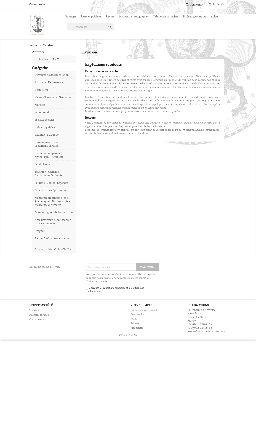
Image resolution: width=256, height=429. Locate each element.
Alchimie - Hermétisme (49, 82)
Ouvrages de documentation (52, 75)
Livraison (34, 310)
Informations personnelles (145, 310)
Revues (110, 16)
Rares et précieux (91, 16)
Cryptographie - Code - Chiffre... (53, 249)
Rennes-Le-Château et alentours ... (54, 240)
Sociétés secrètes (44, 120)
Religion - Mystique (46, 135)
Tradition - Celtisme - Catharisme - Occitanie (48, 173)
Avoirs (134, 318)
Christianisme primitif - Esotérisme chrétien (49, 144)
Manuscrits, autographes (134, 16)
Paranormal (42, 112)
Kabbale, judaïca (45, 127)
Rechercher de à (47, 59)
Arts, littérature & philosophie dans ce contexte (53, 221)
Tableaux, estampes (195, 16)
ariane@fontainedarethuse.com (206, 331)
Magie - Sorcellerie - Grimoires (53, 97)
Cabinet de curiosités (165, 16)
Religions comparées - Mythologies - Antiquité (49, 155)
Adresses (135, 323)
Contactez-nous (38, 4)
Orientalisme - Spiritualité (50, 190)
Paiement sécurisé (39, 314)
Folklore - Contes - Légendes (51, 183)
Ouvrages (70, 16)
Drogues (40, 231)
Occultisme (41, 90)
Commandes (137, 314)
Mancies (40, 105)
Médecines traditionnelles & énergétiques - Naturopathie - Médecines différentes (52, 201)
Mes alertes (137, 327)
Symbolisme (42, 164)
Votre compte (141, 305)
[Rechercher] (90, 26)
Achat (214, 16)
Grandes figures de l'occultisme (54, 212)
